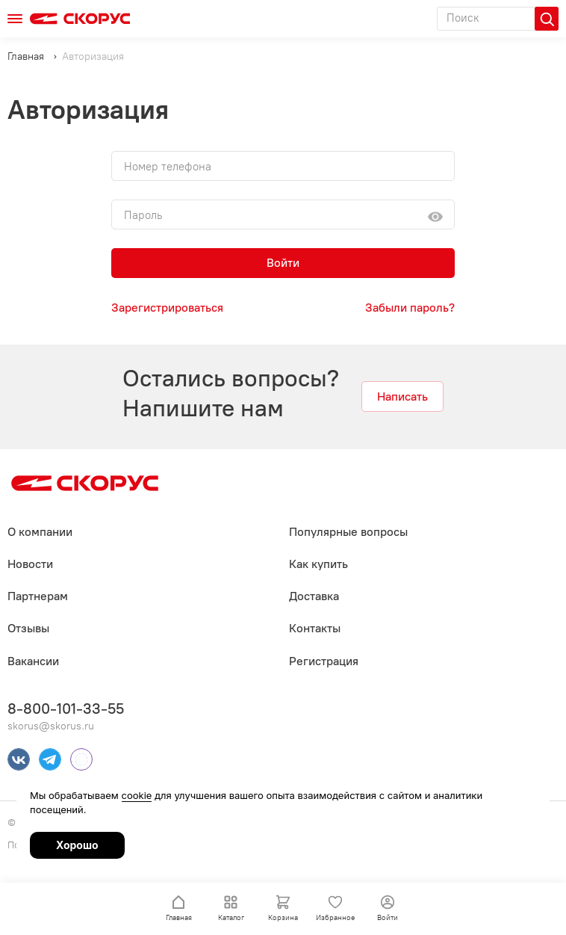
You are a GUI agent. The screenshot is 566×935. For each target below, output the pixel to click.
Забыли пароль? (410, 307)
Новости (30, 564)
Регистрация (323, 661)
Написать (402, 396)
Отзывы (28, 628)
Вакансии (33, 661)
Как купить (318, 564)
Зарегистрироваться (167, 307)
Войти (283, 263)
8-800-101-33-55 (65, 709)
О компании (39, 532)
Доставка (314, 596)
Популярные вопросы (348, 532)
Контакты (314, 628)
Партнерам (37, 596)
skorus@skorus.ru (50, 726)
